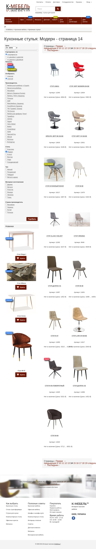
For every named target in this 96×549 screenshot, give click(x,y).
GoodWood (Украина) (14, 106)
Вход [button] (88, 2)
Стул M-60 (54, 435)
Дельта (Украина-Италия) (16, 93)
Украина (10, 207)
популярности (12, 54)
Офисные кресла (12, 520)
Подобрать (32, 219)
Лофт (9, 159)
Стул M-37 (21, 371)
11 (63, 48)
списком (10, 76)
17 (80, 48)
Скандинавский (12, 162)
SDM (9, 132)
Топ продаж (12, 69)
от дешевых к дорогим (15, 57)
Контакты (40, 2)
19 (86, 48)
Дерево (9, 184)
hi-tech (9, 154)
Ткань (9, 197)
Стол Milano (21, 283)
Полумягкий (11, 172)
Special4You (11, 134)
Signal (9, 121)
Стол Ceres (21, 316)
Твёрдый (10, 174)
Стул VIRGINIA (79, 236)
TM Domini (11, 111)
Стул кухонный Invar (54, 186)
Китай (9, 210)
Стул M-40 (79, 286)
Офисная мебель (34, 509)
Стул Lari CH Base (79, 336)
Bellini (9, 126)
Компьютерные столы (14, 517)
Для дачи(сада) (73, 21)
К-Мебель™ (57, 544)
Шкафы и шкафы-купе (36, 513)
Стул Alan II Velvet (55, 236)
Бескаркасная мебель (36, 535)
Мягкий (9, 169)
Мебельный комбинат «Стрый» (18, 85)
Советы (30, 524)
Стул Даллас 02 (79, 386)
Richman (10, 139)
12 (66, 48)
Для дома (62, 21)
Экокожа (10, 195)
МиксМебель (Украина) (15, 103)
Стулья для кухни (12, 513)
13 (69, 48)
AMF (8, 101)
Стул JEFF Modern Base (79, 86)
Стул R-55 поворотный (54, 386)
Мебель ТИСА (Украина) (15, 96)
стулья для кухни (49, 13)
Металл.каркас (12, 177)
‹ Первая (58, 46)
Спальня (29, 19)
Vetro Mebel (11, 124)
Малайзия (10, 91)
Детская (47, 20)
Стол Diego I (21, 254)
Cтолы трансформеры (14, 509)
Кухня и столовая (8, 21)
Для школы (86, 20)
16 (77, 48)
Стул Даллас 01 (54, 286)
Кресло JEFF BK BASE (54, 136)
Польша (10, 98)
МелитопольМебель (14, 88)
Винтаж (10, 157)
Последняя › (53, 50)
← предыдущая (55, 47)
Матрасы (38, 20)
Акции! (10, 64)
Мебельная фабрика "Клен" (17, 114)
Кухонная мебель (21, 29)
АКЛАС (9, 119)
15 (74, 48)
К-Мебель (9, 29)
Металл (10, 187)
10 (60, 48)
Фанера (10, 192)
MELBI (9, 137)
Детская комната (34, 527)
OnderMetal (11, 129)
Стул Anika (54, 86)
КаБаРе (55, 19)
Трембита (10, 116)
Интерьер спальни (34, 520)
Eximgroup (11, 142)
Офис (22, 20)
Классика (10, 149)
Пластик (10, 190)
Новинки (11, 67)
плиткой (10, 79)
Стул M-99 (79, 186)
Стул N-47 (54, 336)
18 (83, 48)
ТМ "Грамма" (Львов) (14, 108)
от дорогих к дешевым (15, 60)
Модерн (10, 152)
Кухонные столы (12, 506)
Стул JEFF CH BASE (79, 136)
